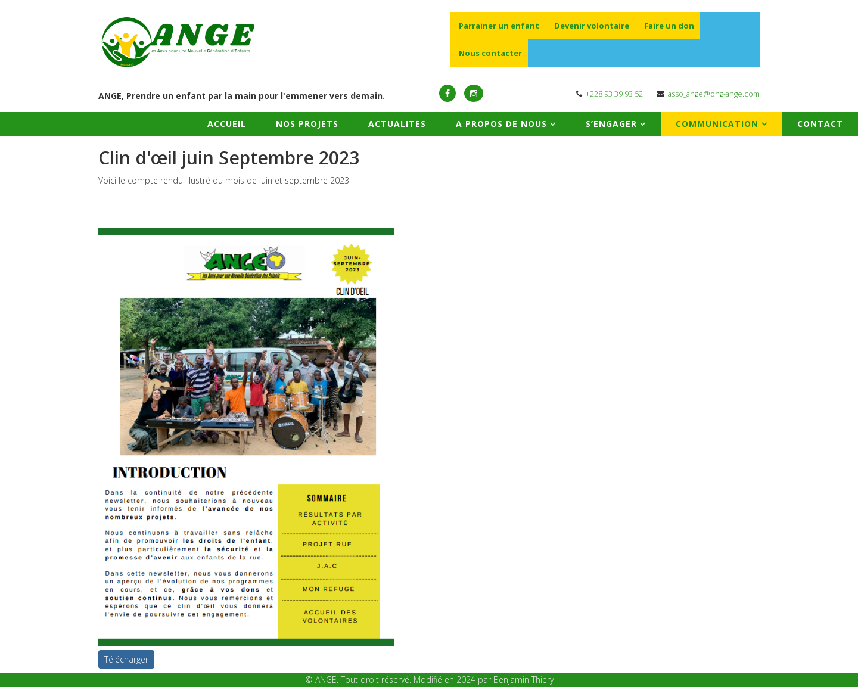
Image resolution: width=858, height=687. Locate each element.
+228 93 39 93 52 (614, 94)
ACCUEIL (226, 123)
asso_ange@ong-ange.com (714, 94)
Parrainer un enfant (499, 25)
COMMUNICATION (717, 123)
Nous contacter (490, 53)
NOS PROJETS (307, 123)
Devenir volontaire (591, 25)
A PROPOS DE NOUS (501, 123)
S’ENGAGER (611, 123)
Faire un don (669, 25)
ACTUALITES (397, 123)
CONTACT (820, 123)
